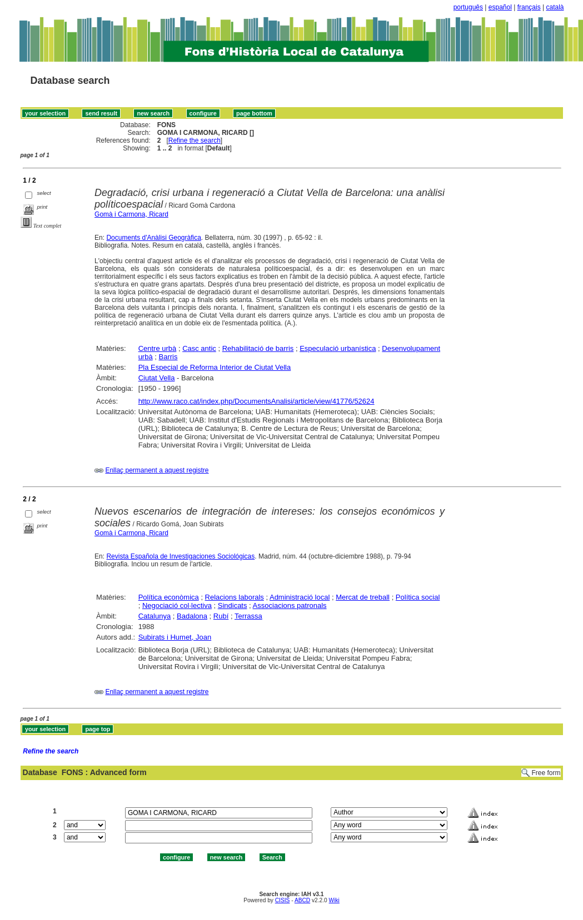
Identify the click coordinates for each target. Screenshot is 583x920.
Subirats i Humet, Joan (175, 637)
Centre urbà (157, 348)
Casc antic (199, 348)
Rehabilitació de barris (258, 348)
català (555, 7)
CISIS (282, 900)
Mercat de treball (363, 597)
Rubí (220, 616)
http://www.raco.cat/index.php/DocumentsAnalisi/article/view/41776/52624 (256, 401)
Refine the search (194, 140)
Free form (545, 773)
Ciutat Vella (156, 378)
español (500, 7)
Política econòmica (168, 597)
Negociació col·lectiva (177, 605)
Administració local (300, 597)
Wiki (334, 900)
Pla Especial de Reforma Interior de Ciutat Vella (214, 367)
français (529, 7)
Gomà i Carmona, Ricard (131, 214)
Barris (168, 357)
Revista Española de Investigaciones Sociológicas (180, 556)
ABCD (302, 900)
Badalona (192, 616)
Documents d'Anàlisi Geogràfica (153, 238)
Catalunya (154, 616)
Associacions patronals (290, 605)
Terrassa (248, 616)
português (468, 7)
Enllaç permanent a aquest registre (156, 470)
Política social (418, 597)
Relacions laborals (234, 597)
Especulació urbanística (338, 348)
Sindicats (232, 605)
